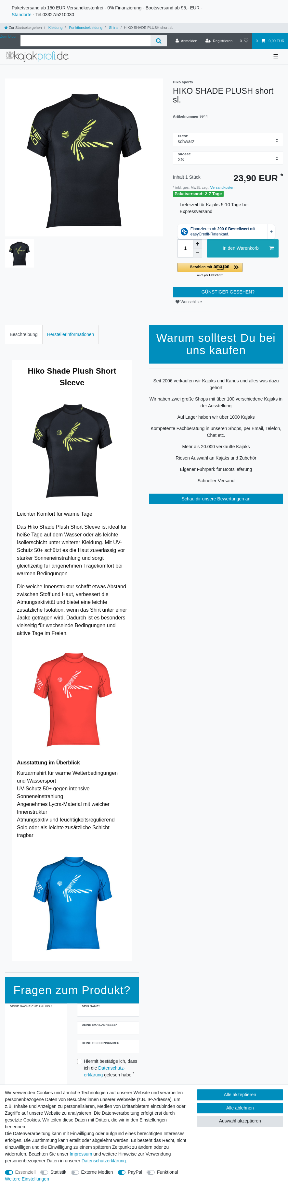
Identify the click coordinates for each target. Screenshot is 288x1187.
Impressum (81, 1154)
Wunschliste (189, 302)
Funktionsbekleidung (85, 28)
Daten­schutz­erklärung (104, 1160)
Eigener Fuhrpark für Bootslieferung (216, 469)
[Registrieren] (219, 41)
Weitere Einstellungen (27, 1178)
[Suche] (159, 40)
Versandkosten (221, 187)
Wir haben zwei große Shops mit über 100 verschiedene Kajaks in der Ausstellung (216, 402)
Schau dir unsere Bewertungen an (216, 498)
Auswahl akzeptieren (240, 1120)
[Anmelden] (186, 41)
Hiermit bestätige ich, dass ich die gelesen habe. (110, 1068)
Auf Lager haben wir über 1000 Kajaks (216, 417)
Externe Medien (97, 1172)
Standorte (22, 14)
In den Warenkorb (248, 248)
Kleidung (55, 28)
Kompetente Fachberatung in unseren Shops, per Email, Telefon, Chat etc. (216, 432)
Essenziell (25, 1172)
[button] (228, 270)
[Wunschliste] (244, 41)
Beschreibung (24, 334)
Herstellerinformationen (70, 334)
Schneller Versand (216, 480)
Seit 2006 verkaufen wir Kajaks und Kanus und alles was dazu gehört (216, 384)
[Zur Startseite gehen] (23, 28)
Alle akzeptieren (240, 1094)
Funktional (167, 1172)
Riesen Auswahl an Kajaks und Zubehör (216, 458)
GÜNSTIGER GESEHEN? (228, 291)
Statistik (58, 1172)
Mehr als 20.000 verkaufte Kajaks (216, 446)
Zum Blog (8, 36)
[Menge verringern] (197, 253)
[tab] (24, 334)
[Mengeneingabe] (185, 248)
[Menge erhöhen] (197, 243)
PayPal (135, 1172)
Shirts (113, 28)
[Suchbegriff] (85, 40)
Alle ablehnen (240, 1107)
